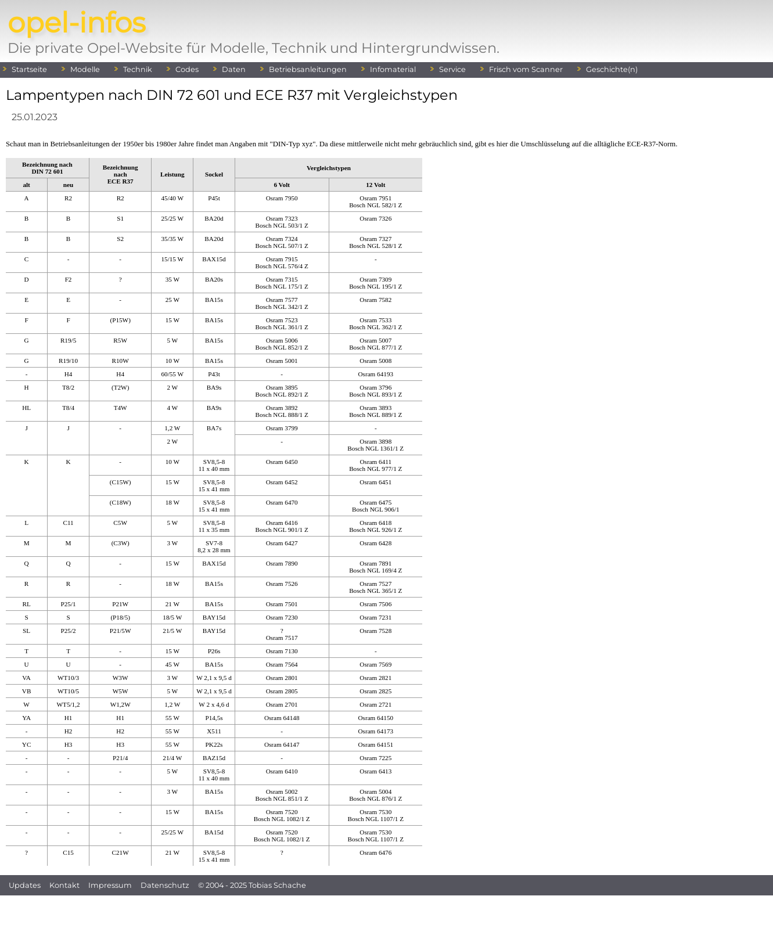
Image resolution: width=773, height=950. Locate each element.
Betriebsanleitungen (308, 69)
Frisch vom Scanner (526, 69)
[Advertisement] (386, 921)
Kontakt (64, 885)
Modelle (85, 69)
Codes (187, 69)
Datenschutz (165, 885)
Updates (25, 885)
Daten (234, 69)
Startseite (29, 69)
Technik (137, 69)
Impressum (110, 885)
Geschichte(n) (612, 69)
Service (452, 69)
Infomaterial (393, 69)
